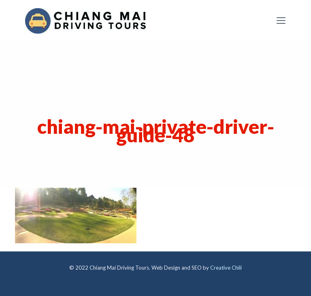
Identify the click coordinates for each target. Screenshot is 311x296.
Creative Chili (226, 267)
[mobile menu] (281, 20)
